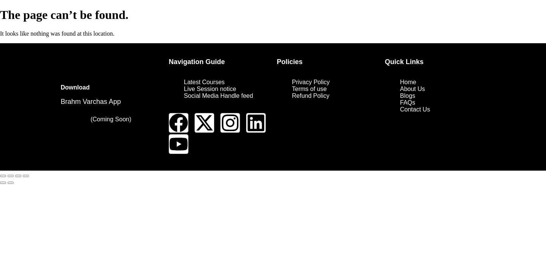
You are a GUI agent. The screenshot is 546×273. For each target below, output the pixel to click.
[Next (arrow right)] (11, 183)
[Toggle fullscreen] (11, 176)
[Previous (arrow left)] (3, 183)
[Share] (18, 176)
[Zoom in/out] (3, 176)
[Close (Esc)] (26, 176)
